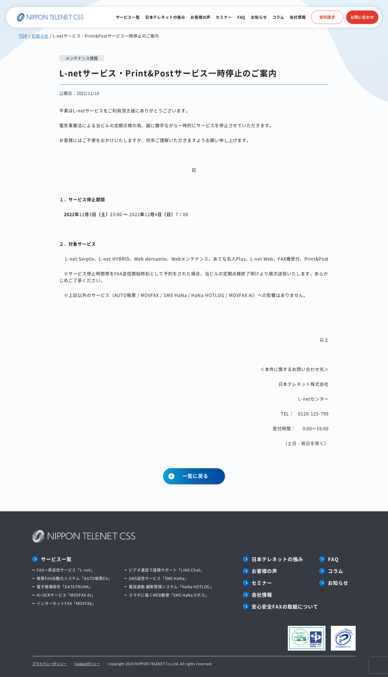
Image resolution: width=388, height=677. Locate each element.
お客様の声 (200, 17)
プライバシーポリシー (49, 663)
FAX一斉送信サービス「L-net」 (66, 569)
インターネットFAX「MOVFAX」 (66, 603)
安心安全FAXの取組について (285, 606)
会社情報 (298, 17)
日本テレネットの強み (165, 17)
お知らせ (259, 17)
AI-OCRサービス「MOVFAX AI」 (66, 595)
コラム (278, 17)
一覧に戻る (195, 475)
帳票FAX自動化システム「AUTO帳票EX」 (74, 578)
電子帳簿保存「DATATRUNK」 (65, 586)
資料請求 (327, 17)
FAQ (241, 17)
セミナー (224, 17)
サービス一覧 (128, 17)
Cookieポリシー (87, 663)
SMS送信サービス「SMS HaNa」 (158, 578)
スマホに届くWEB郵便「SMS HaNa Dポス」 (169, 595)
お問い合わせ (362, 17)
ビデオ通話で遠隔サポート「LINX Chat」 (166, 569)
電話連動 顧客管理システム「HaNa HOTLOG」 (171, 586)
